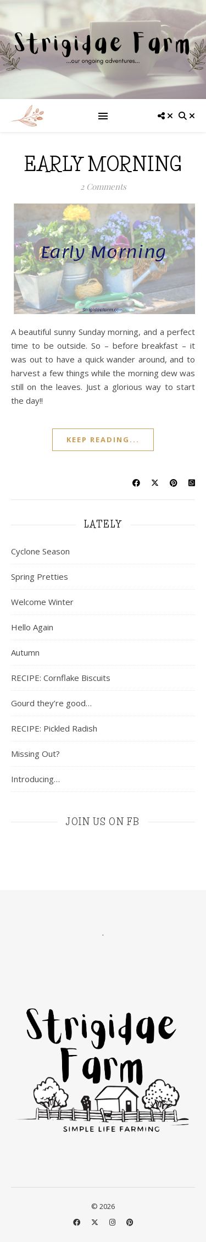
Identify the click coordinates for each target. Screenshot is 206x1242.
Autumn (25, 652)
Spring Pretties (39, 576)
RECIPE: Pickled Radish (54, 728)
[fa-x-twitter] (95, 1222)
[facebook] (77, 1222)
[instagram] (113, 1222)
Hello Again (32, 627)
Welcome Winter (42, 601)
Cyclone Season (40, 551)
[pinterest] (129, 1222)
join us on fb (103, 821)
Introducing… (35, 778)
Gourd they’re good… (51, 702)
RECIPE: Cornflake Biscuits (60, 677)
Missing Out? (35, 753)
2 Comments (103, 186)
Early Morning (103, 164)
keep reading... (103, 439)
